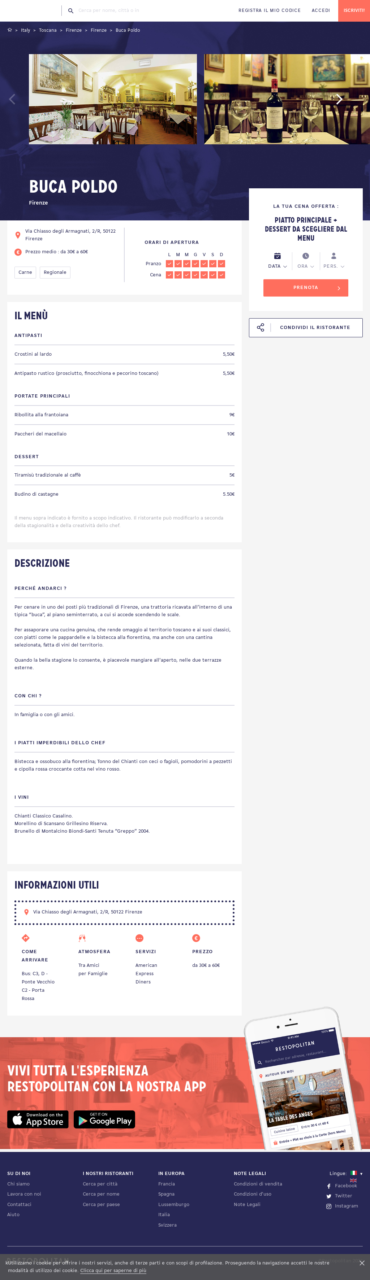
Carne (25, 272)
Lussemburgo (173, 1204)
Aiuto (13, 1215)
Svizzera (167, 1225)
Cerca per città (100, 1184)
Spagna (166, 1194)
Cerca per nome (101, 1194)
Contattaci (19, 1204)
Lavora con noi (24, 1194)
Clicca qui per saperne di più (113, 1271)
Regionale (55, 272)
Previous (28, 102)
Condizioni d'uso (252, 1194)
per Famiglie (93, 974)
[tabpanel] (113, 100)
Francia (166, 1184)
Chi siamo (18, 1184)
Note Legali (247, 1204)
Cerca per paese (101, 1204)
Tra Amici (88, 965)
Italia (164, 1215)
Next (350, 102)
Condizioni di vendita (258, 1184)
